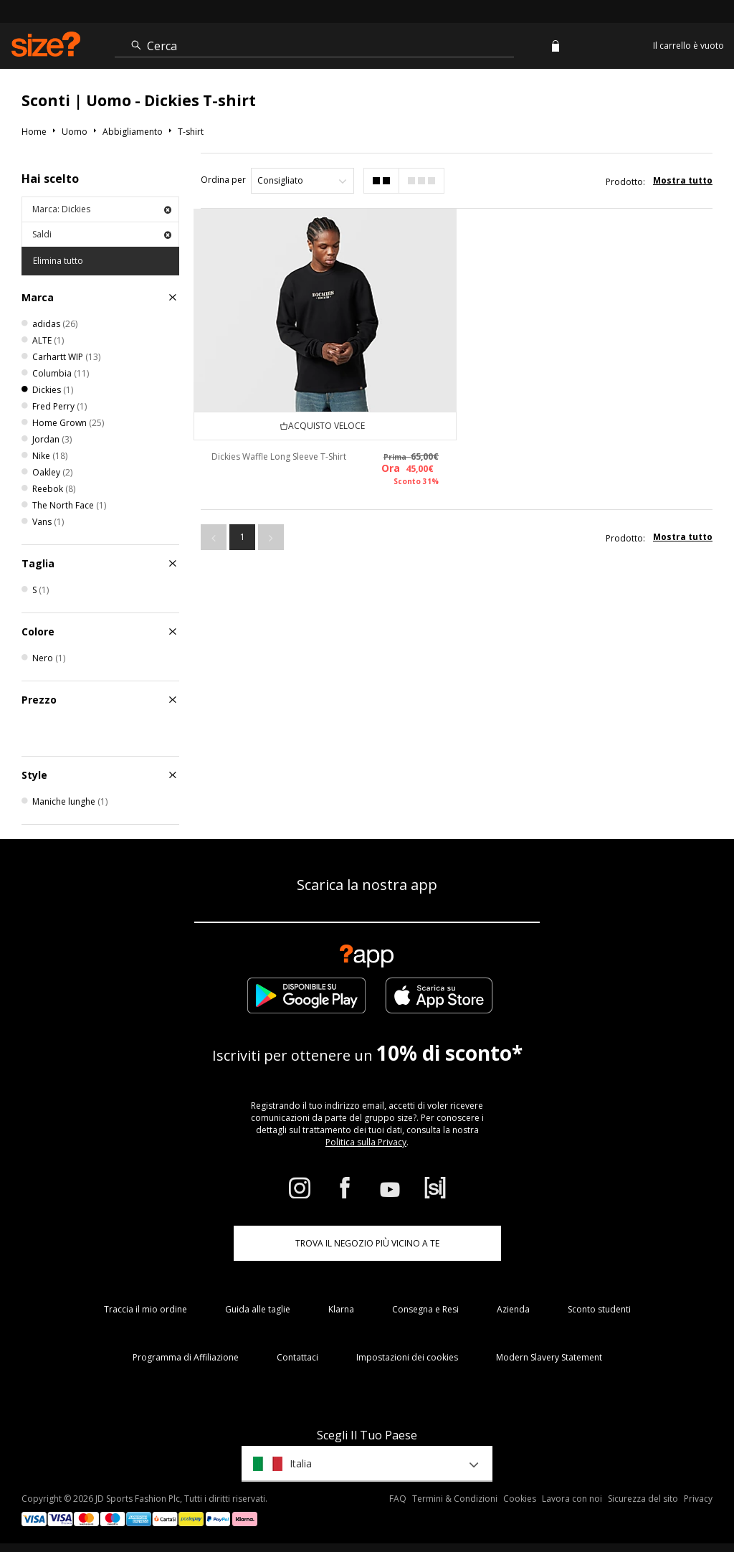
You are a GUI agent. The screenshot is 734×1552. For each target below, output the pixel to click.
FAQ (397, 1498)
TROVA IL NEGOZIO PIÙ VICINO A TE (367, 1243)
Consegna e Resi (425, 1309)
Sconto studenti (599, 1309)
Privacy (698, 1498)
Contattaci (297, 1357)
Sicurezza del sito (643, 1498)
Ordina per (223, 180)
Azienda (513, 1309)
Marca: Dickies (101, 209)
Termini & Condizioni (454, 1498)
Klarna (341, 1309)
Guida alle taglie (257, 1309)
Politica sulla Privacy (365, 1142)
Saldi (101, 234)
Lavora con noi (572, 1498)
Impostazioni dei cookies (407, 1357)
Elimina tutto (58, 261)
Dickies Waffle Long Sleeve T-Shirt (278, 456)
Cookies (519, 1498)
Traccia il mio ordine (145, 1309)
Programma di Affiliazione (186, 1357)
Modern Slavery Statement (549, 1357)
